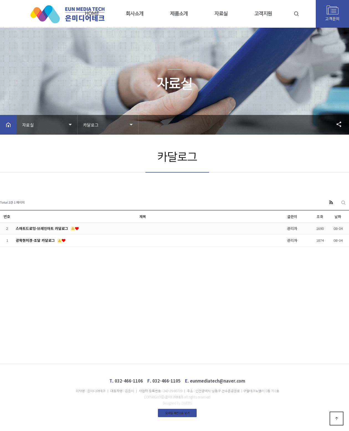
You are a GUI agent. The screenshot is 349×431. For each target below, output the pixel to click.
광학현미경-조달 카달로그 (36, 240)
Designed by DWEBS (177, 403)
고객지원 (263, 14)
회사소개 (134, 14)
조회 (320, 216)
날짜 (338, 216)
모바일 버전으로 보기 (177, 413)
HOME (92, 14)
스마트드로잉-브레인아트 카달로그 (42, 228)
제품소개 (179, 14)
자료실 (221, 14)
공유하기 (336, 124)
